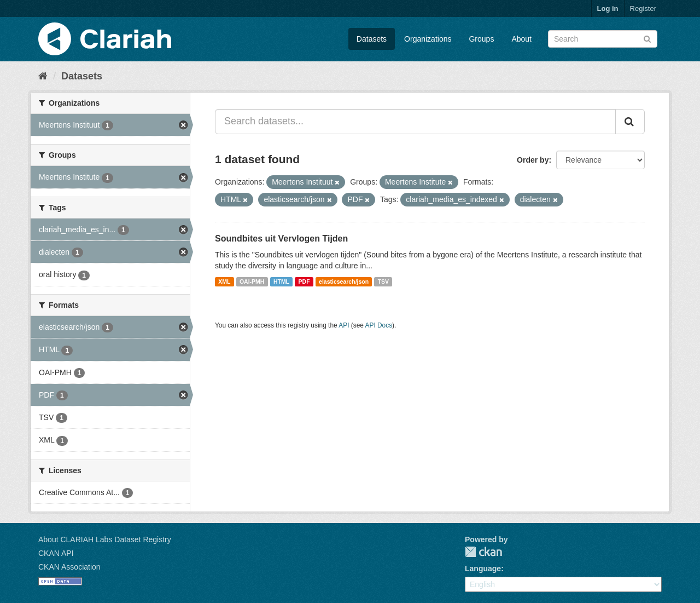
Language (483, 568)
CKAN (483, 552)
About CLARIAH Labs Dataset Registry (104, 539)
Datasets (372, 39)
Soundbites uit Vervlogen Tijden (281, 238)
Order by (533, 160)
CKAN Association (69, 566)
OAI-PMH (252, 281)
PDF (304, 281)
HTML (281, 281)
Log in (608, 8)
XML (224, 281)
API (344, 325)
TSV (383, 281)
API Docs (379, 325)
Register (643, 8)
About (521, 39)
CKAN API (56, 553)
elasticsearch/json (344, 281)
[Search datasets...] (415, 121)
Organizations (427, 39)
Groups (481, 39)
